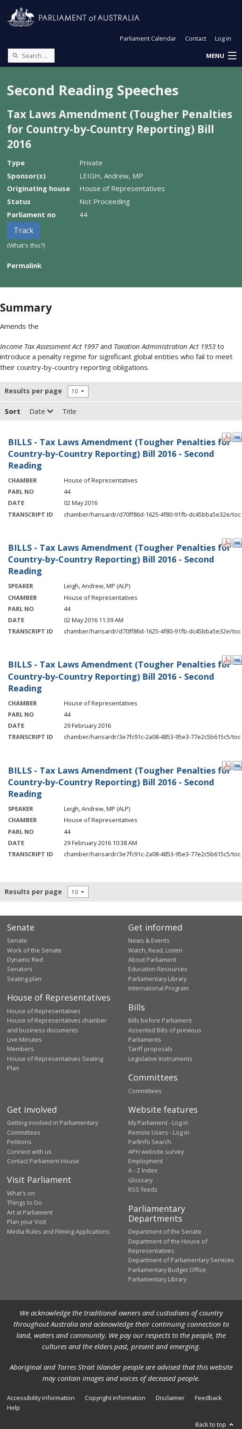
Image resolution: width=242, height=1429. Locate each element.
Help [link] (13, 1407)
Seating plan (24, 978)
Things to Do (24, 1202)
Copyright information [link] (115, 1397)
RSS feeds (143, 1189)
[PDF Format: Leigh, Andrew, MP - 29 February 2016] (226, 765)
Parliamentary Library (157, 978)
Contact (195, 38)
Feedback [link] (208, 1397)
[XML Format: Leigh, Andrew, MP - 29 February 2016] (237, 765)
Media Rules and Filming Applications (58, 1231)
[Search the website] (31, 56)
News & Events (149, 940)
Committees (145, 1091)
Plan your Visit (26, 1221)
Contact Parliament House (43, 1161)
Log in (223, 38)
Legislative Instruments (160, 1058)
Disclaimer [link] (170, 1397)
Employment (145, 1161)
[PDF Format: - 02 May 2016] (226, 437)
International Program (158, 988)
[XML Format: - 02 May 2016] (237, 437)
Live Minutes (24, 1039)
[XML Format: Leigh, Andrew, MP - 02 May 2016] (237, 542)
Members (20, 1049)
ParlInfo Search (149, 1142)
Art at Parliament (30, 1212)
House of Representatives (44, 1011)
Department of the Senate (164, 1231)
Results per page (33, 390)
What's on (21, 1193)
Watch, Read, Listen (155, 950)
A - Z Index (143, 1170)
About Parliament (152, 959)
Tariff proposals (150, 1049)
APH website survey (156, 1151)
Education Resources (157, 969)
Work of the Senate (34, 950)
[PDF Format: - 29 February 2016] (226, 659)
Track (24, 230)
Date (41, 411)
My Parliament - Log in (158, 1122)
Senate (17, 940)
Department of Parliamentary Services (181, 1260)
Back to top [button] (215, 1424)
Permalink (24, 265)
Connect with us (29, 1151)
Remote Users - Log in (158, 1132)
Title (69, 411)
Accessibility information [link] (41, 1397)
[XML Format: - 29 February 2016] (237, 659)
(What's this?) (26, 245)
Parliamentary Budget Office (167, 1269)
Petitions (19, 1142)
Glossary (140, 1180)
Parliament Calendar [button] (148, 38)
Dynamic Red (25, 959)
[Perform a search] (15, 55)
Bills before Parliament (160, 1020)
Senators (20, 969)
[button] (221, 56)
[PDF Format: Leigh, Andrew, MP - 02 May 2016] (226, 542)
